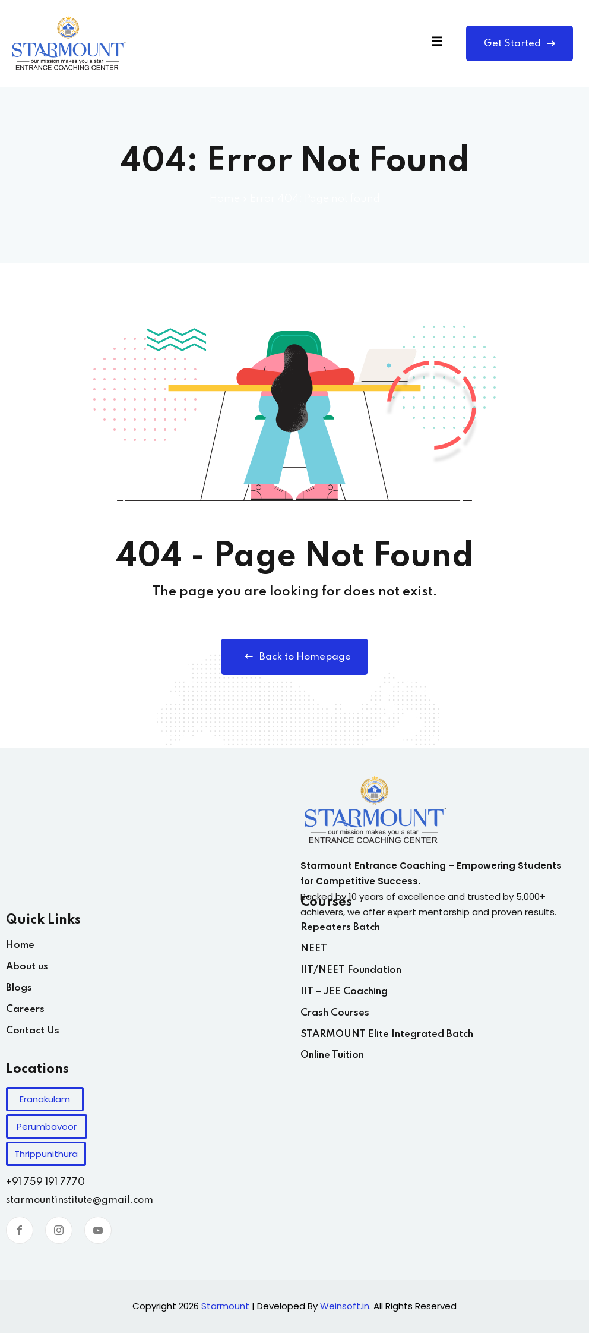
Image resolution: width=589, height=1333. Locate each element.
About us (27, 967)
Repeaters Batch (340, 927)
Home (225, 199)
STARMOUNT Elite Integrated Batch (386, 1034)
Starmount (225, 1306)
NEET (313, 949)
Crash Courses (334, 1013)
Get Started (519, 44)
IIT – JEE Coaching (344, 992)
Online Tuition (332, 1055)
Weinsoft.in (344, 1306)
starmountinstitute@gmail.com (79, 1200)
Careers (25, 1009)
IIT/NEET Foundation (350, 970)
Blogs (19, 988)
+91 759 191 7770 (45, 1182)
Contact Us (32, 1031)
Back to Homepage (295, 656)
